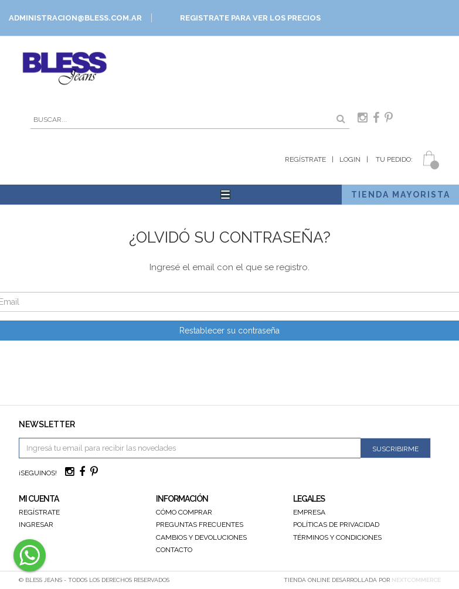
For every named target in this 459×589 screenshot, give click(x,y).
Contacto (174, 550)
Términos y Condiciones (337, 537)
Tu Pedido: (393, 159)
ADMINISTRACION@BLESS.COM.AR (75, 17)
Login (350, 159)
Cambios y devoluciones (201, 537)
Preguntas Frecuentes (199, 524)
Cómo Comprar (184, 512)
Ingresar (36, 524)
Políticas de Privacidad (336, 524)
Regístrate (305, 159)
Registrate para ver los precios (250, 17)
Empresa (309, 512)
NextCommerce (416, 580)
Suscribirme (395, 449)
